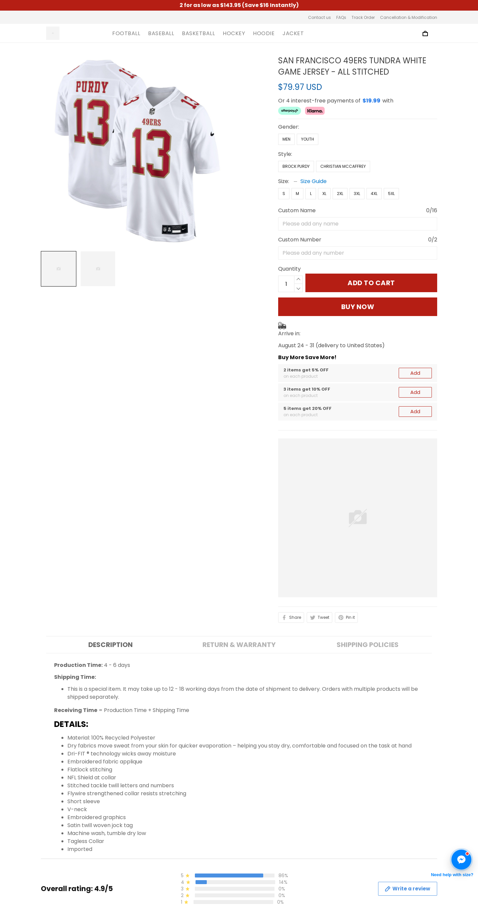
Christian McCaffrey (343, 166)
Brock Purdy (296, 166)
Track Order (363, 17)
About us (154, 881)
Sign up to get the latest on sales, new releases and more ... (389, 885)
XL (324, 193)
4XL (374, 193)
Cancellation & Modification (408, 17)
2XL (340, 193)
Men (286, 139)
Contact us (319, 17)
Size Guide (313, 181)
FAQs (341, 17)
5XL (391, 193)
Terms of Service (165, 892)
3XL (357, 193)
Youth (307, 139)
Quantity (289, 269)
